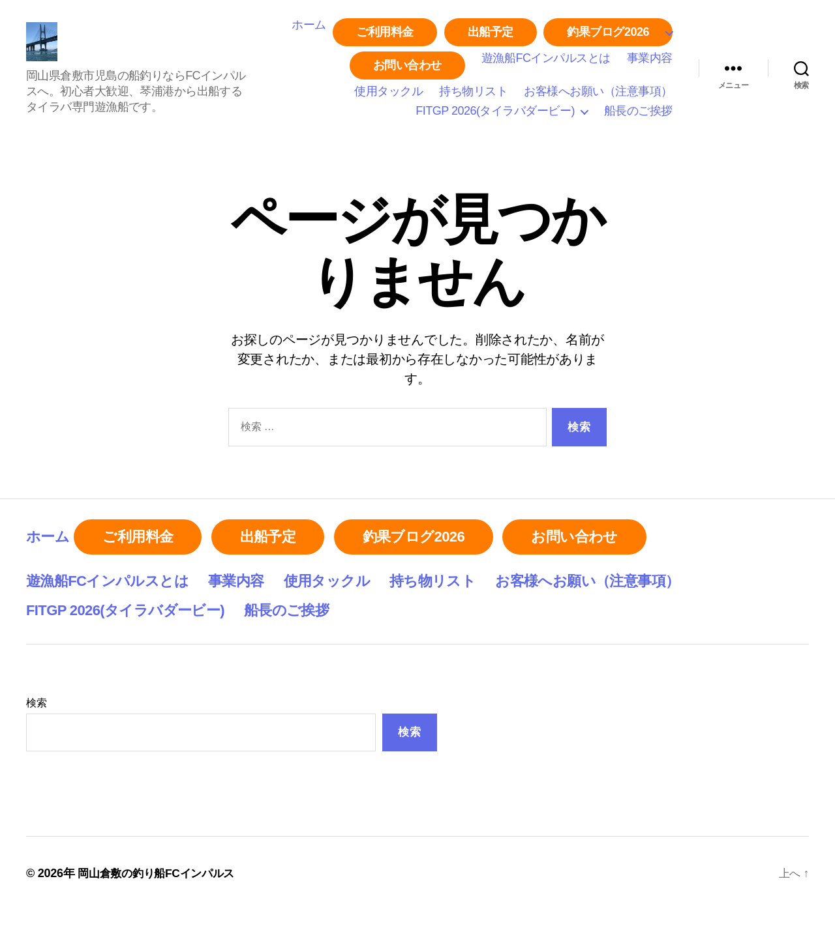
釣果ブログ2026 (608, 37)
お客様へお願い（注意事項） (598, 97)
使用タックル (388, 97)
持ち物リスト (473, 97)
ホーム (309, 30)
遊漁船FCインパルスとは (546, 63)
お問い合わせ (407, 71)
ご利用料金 (385, 37)
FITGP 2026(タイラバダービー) (495, 116)
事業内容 (650, 63)
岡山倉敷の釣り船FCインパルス (160, 888)
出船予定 (490, 37)
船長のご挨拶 (638, 116)
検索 (36, 717)
